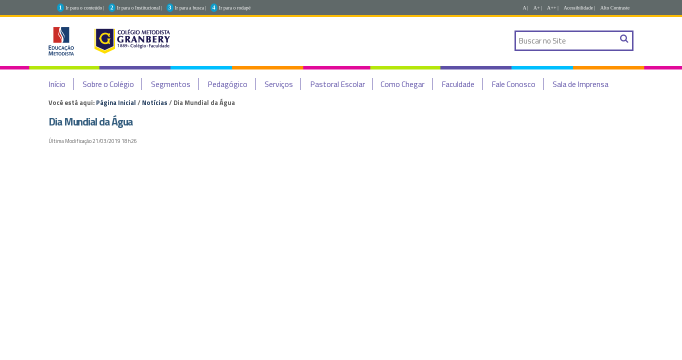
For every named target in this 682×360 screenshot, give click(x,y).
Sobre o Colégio (108, 84)
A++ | (552, 7)
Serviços (278, 84)
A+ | (538, 7)
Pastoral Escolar (337, 84)
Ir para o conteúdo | (85, 7)
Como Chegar (402, 84)
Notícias (155, 103)
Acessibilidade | (579, 7)
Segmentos (170, 84)
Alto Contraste (615, 7)
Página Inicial (116, 103)
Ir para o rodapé (235, 7)
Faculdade (458, 84)
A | (525, 7)
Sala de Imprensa (580, 84)
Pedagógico (228, 84)
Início (57, 84)
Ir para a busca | (190, 7)
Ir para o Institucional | (139, 7)
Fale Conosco (514, 84)
